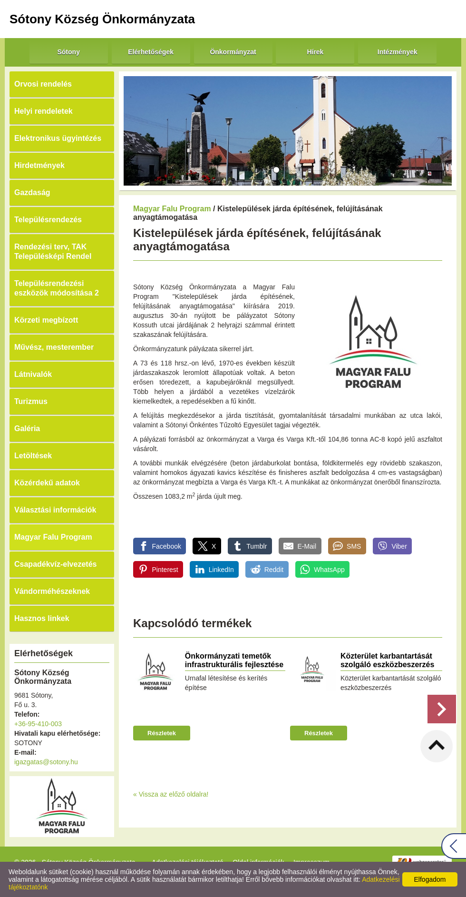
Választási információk (55, 510)
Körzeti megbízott (46, 320)
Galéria (27, 428)
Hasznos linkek (41, 618)
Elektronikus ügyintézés (57, 138)
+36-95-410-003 (38, 724)
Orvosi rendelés (43, 84)
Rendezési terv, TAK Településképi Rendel (52, 251)
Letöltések (33, 456)
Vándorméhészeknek (52, 591)
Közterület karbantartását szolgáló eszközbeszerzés (387, 660)
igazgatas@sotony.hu (46, 762)
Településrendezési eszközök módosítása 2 (56, 288)
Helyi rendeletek (43, 111)
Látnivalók (33, 374)
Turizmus (31, 401)
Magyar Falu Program (53, 537)
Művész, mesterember (54, 347)
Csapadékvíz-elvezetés (55, 564)
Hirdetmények (39, 165)
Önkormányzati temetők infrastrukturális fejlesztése (234, 660)
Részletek (161, 733)
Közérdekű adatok (47, 483)
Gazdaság (32, 192)
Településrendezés (48, 220)
